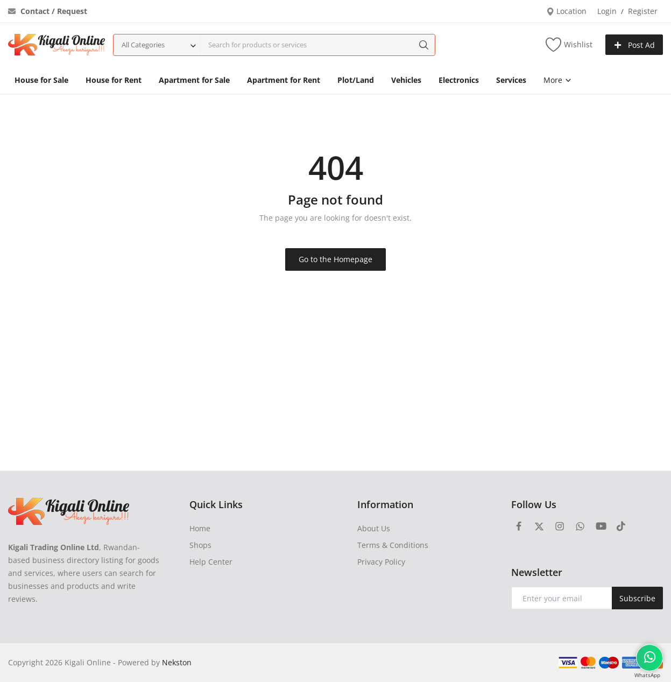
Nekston (177, 662)
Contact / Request (47, 11)
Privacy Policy (381, 562)
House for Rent (114, 80)
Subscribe (637, 598)
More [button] (557, 80)
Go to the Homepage (335, 259)
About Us (373, 528)
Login (607, 11)
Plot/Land (355, 80)
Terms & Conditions (392, 545)
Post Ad (634, 45)
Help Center (210, 562)
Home (199, 528)
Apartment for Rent (283, 80)
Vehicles (406, 80)
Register (643, 11)
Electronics (459, 80)
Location (566, 11)
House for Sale (41, 80)
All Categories (143, 45)
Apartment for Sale (194, 80)
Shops (200, 545)
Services (511, 80)
